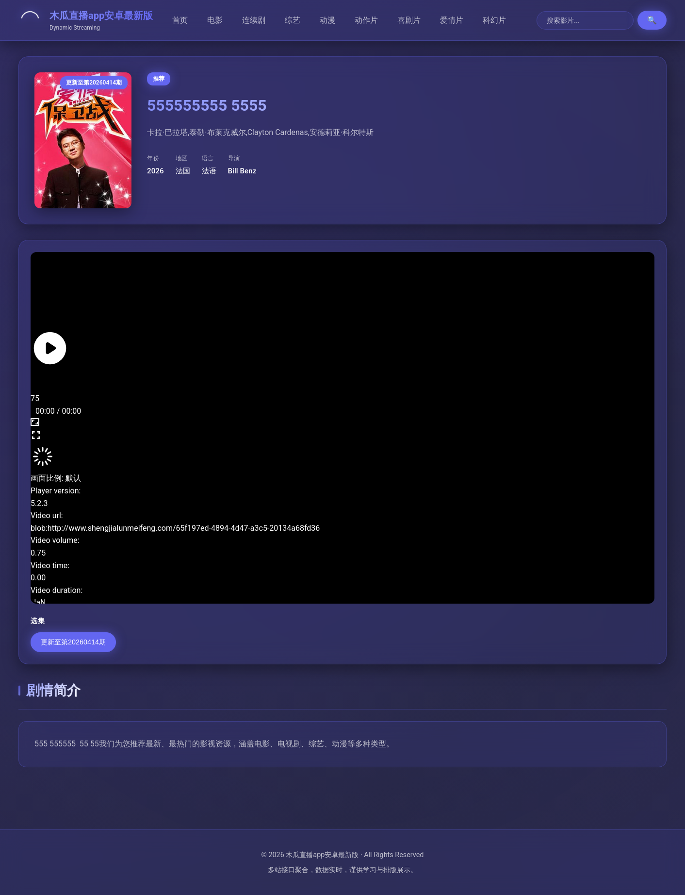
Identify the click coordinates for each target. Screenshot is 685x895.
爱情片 (451, 20)
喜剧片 (409, 20)
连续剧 (253, 20)
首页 (180, 20)
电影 (215, 20)
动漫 (327, 20)
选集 (38, 621)
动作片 (366, 20)
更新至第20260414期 (73, 642)
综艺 (292, 20)
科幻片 (494, 20)
